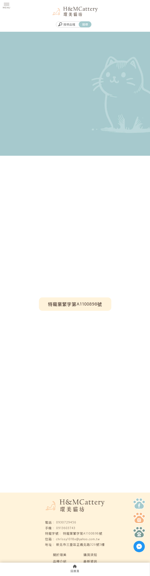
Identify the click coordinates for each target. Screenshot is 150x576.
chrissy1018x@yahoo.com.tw (78, 539)
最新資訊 (90, 561)
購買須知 (90, 554)
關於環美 (60, 554)
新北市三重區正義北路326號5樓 (80, 544)
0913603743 (65, 528)
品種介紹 (60, 561)
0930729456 (66, 522)
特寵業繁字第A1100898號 (82, 533)
